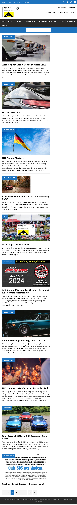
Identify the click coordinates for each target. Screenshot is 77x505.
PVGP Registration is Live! (15, 244)
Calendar (19, 21)
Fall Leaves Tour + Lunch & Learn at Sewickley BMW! (25, 197)
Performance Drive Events (48, 21)
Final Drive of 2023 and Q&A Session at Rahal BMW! (25, 437)
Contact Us (17, 2)
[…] (3, 77)
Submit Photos (6, 2)
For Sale (4, 25)
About (10, 21)
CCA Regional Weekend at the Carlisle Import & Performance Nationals (25, 291)
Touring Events (30, 21)
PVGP (62, 21)
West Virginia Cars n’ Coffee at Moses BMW (24, 64)
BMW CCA (26, 2)
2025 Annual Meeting (13, 158)
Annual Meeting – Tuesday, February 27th (23, 340)
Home (3, 21)
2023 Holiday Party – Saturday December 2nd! (25, 388)
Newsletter (71, 21)
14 (30, 492)
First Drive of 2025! (11, 112)
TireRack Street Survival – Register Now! (23, 484)
